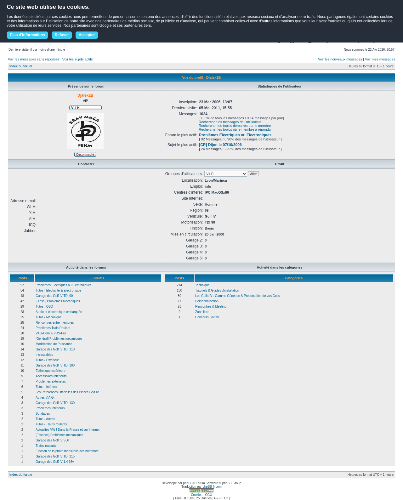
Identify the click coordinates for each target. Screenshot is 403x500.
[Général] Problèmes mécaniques (59, 338)
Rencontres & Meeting (210, 306)
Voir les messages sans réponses (34, 59)
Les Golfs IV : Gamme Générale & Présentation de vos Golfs (237, 296)
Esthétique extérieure (50, 370)
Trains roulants (46, 445)
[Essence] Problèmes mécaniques (59, 435)
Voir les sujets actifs (77, 59)
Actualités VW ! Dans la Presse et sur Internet (67, 429)
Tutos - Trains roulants (51, 424)
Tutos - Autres (45, 419)
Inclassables (44, 354)
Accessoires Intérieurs (51, 376)
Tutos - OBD (44, 306)
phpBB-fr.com (212, 486)
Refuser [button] (62, 35)
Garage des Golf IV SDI (52, 440)
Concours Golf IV (207, 317)
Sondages (43, 413)
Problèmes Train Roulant (53, 328)
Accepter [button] (87, 35)
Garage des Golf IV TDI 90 (54, 296)
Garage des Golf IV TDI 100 (55, 365)
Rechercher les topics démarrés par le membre (235, 126)
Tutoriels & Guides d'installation (217, 290)
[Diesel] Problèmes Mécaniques (58, 301)
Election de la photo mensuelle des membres (67, 451)
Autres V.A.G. (45, 397)
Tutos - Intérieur (47, 387)
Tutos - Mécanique (48, 317)
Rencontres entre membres (55, 322)
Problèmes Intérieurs (50, 408)
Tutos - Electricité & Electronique (58, 290)
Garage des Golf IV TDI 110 (55, 349)
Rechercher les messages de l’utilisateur (230, 122)
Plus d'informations (27, 35)
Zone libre (202, 312)
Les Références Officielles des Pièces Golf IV (67, 392)
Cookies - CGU (201, 495)
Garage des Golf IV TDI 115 (55, 456)
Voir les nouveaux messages (340, 59)
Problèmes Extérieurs (51, 381)
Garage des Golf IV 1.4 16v (55, 461)
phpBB (187, 483)
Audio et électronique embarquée (59, 312)
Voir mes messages (380, 59)
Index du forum (20, 66)
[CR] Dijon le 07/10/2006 (220, 145)
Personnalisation (207, 301)
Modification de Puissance (54, 344)
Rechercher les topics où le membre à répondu (235, 129)
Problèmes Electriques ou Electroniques (235, 135)
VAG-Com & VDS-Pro (51, 333)
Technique (202, 285)
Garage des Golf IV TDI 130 (55, 403)
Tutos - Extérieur (47, 360)
